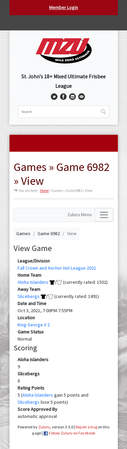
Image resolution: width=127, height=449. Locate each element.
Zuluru (44, 426)
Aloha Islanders (33, 282)
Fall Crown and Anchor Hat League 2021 (57, 268)
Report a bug (86, 426)
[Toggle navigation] (103, 215)
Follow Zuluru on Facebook (72, 432)
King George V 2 (34, 325)
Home (44, 190)
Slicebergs (29, 296)
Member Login (63, 7)
